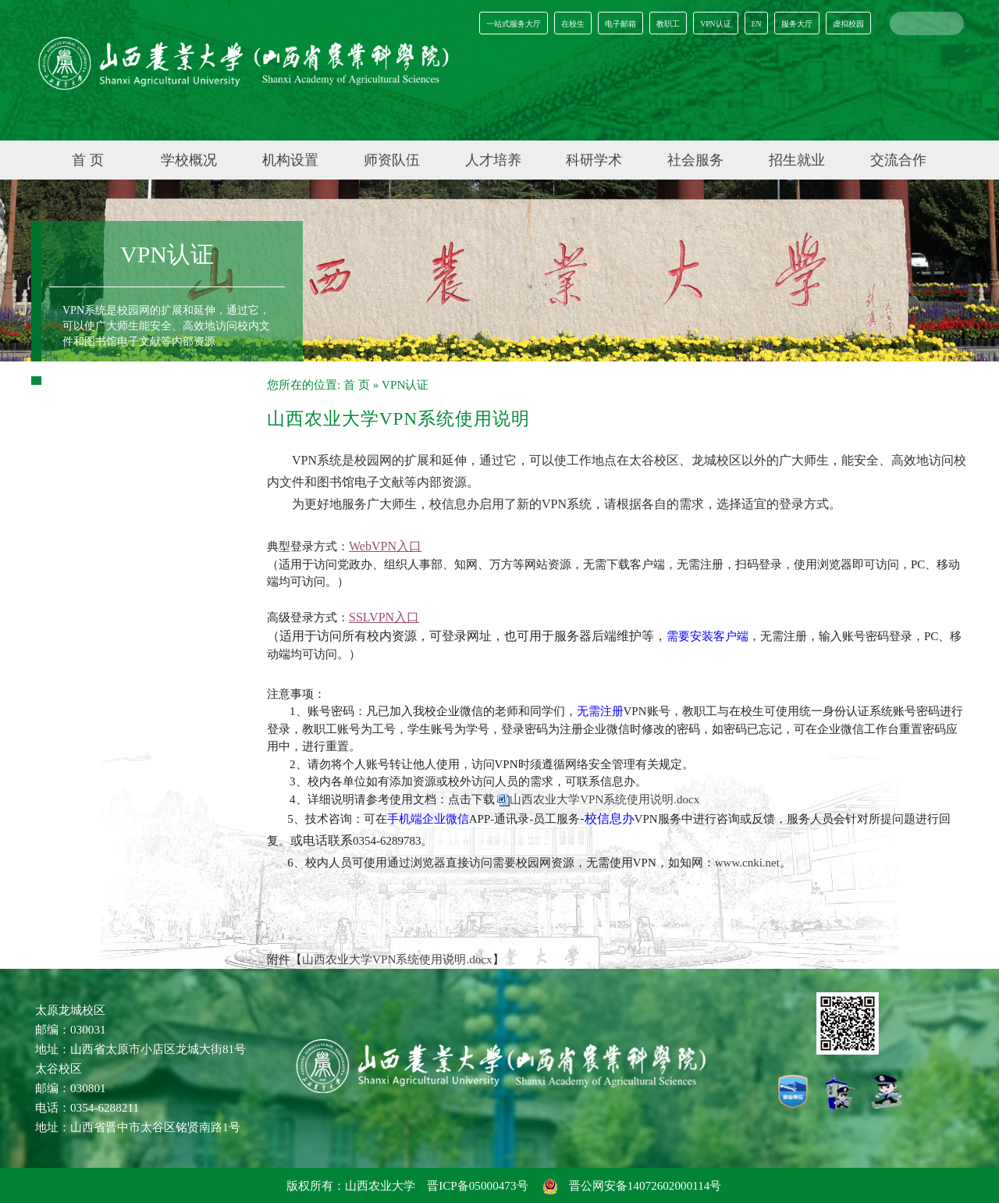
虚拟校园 (848, 24)
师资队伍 (392, 160)
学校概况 (189, 160)
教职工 (668, 24)
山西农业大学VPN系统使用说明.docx (604, 799)
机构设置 (290, 160)
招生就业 (797, 160)
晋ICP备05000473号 (477, 1185)
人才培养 (493, 160)
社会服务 (695, 160)
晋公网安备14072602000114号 (632, 1185)
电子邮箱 (620, 24)
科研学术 (594, 160)
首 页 (88, 160)
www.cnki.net (747, 862)
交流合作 (898, 160)
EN (757, 24)
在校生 (573, 24)
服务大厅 (796, 24)
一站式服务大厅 (513, 24)
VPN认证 (715, 24)
